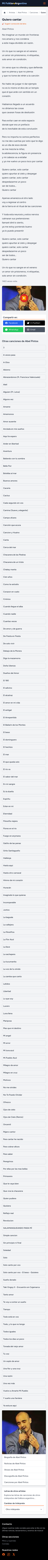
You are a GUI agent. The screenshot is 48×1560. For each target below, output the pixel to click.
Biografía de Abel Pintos (15, 1457)
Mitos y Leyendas (9, 1541)
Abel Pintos (22, 12)
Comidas (5, 1544)
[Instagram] (8, 1554)
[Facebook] (3, 1554)
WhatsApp (11, 329)
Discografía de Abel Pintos (16, 1476)
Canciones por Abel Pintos (16, 1482)
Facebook (11, 323)
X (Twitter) (33, 323)
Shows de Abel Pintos (14, 1470)
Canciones (34, 12)
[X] (13, 1554)
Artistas (12, 12)
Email (31, 329)
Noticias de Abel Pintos (15, 1463)
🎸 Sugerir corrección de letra (14, 24)
